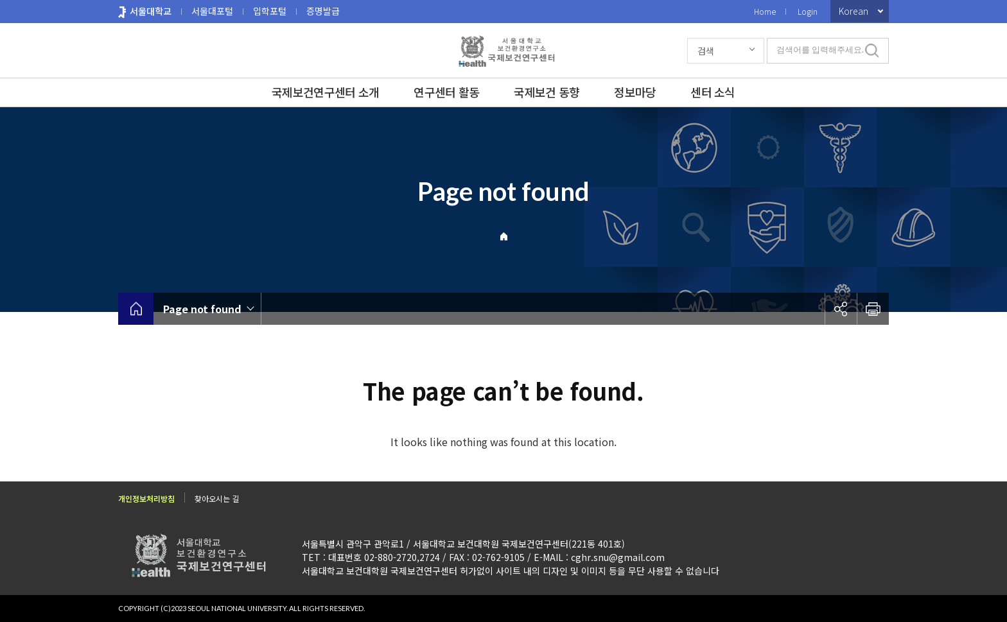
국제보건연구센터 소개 (325, 91)
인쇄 (873, 309)
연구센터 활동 (446, 91)
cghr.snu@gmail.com (618, 557)
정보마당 (635, 91)
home (135, 309)
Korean (853, 10)
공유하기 (841, 309)
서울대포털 (212, 10)
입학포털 (269, 10)
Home (765, 11)
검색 (705, 50)
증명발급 (323, 10)
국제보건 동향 (546, 91)
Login (808, 11)
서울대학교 (150, 10)
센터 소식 (712, 91)
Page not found (202, 308)
